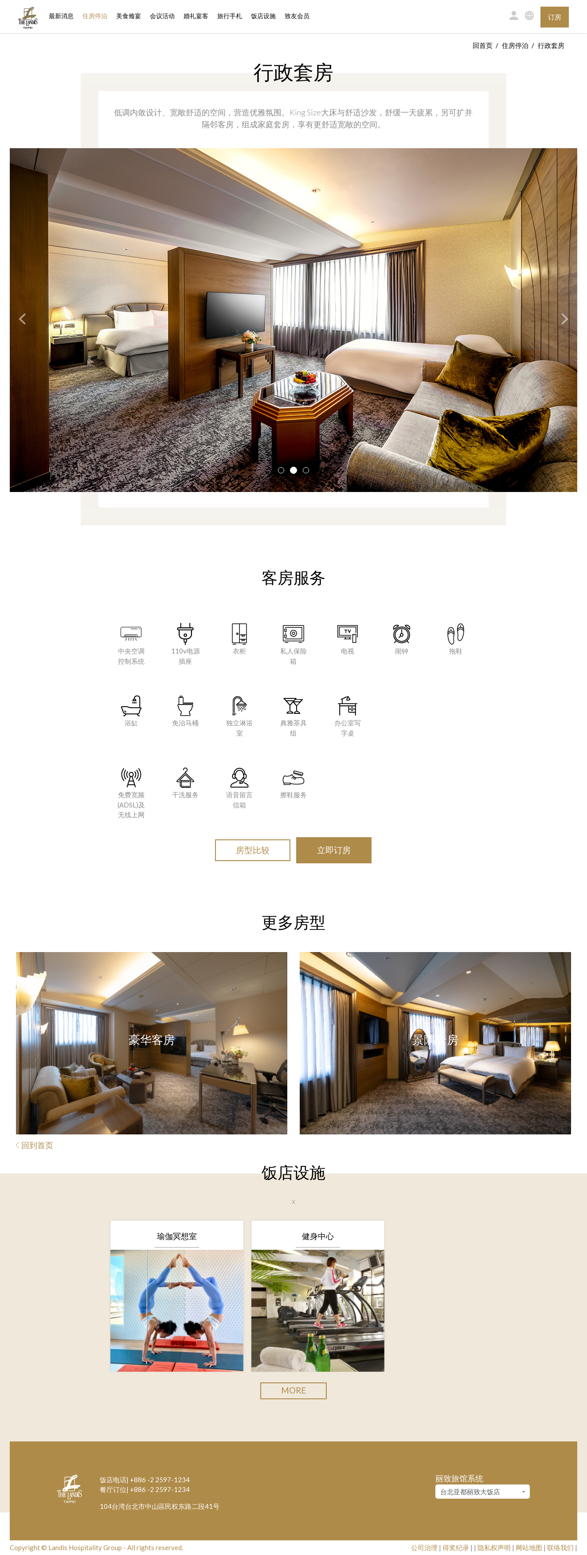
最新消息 (61, 16)
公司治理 (424, 1547)
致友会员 (297, 16)
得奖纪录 (455, 1547)
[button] (17, 320)
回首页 (483, 45)
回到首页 (34, 1145)
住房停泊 (94, 15)
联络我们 (560, 1547)
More (293, 1390)
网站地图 (529, 1547)
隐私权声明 (494, 1547)
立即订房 (334, 850)
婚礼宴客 (196, 16)
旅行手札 (229, 16)
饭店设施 (263, 16)
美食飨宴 (128, 16)
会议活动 (162, 16)
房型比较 (253, 850)
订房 (554, 17)
